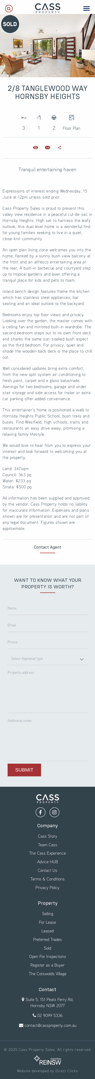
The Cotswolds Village (47, 973)
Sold (47, 948)
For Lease (47, 922)
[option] (47, 45)
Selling (47, 913)
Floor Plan (71, 121)
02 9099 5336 (50, 1015)
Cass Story (47, 836)
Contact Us (47, 870)
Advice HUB (47, 861)
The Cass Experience (47, 853)
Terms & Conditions (47, 878)
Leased (48, 930)
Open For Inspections (47, 956)
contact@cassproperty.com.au (50, 1025)
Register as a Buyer (47, 965)
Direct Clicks (66, 1070)
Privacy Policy (47, 887)
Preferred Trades (47, 939)
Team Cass (47, 844)
